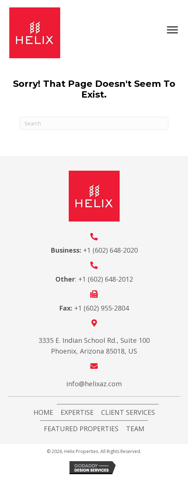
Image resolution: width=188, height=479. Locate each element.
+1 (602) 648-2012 (105, 279)
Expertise (77, 412)
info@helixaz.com (94, 383)
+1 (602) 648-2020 (110, 250)
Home (43, 412)
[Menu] (175, 30)
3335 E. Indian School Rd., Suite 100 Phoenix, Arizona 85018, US (94, 345)
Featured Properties (81, 428)
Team (135, 428)
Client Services (128, 412)
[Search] (94, 123)
